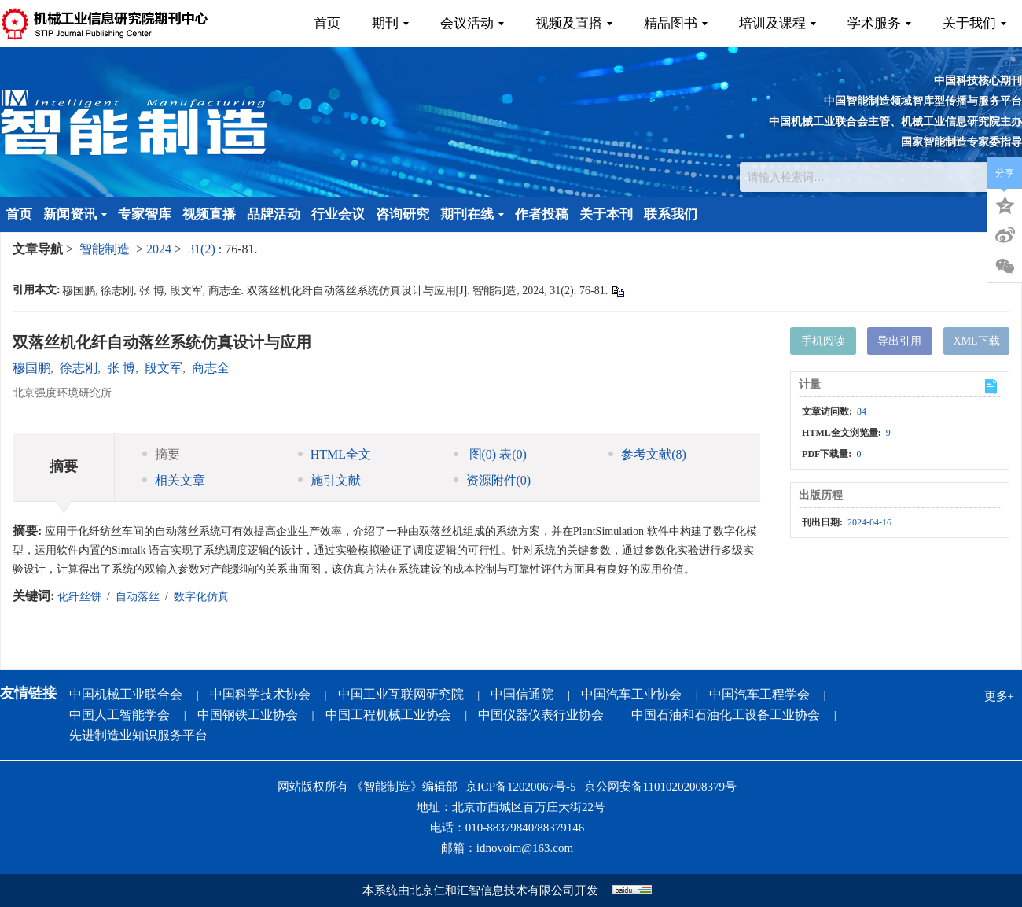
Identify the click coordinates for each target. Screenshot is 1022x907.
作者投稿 (541, 214)
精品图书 (676, 23)
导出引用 (899, 341)
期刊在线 (472, 214)
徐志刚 (78, 367)
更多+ (999, 696)
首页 (327, 23)
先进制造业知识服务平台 (138, 735)
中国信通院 (522, 694)
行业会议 (338, 214)
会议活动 (472, 23)
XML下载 (977, 341)
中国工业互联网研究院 (401, 694)
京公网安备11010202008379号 (660, 786)
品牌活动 (273, 214)
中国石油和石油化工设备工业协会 (725, 714)
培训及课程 (777, 23)
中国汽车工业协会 (631, 694)
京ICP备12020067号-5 (520, 786)
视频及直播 (573, 23)
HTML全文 (334, 454)
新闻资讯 (75, 214)
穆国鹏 (31, 367)
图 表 (490, 454)
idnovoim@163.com (524, 848)
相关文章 (173, 480)
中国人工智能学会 (119, 714)
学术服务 (879, 23)
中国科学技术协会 (260, 694)
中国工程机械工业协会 (388, 714)
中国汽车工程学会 (759, 694)
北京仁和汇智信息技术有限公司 (492, 890)
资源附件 (492, 480)
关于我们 (974, 23)
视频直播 (209, 214)
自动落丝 (139, 597)
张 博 (121, 367)
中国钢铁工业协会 (247, 714)
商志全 (211, 367)
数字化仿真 (203, 597)
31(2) (203, 249)
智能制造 (104, 249)
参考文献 (647, 454)
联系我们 (670, 214)
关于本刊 (606, 214)
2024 (158, 249)
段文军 (163, 367)
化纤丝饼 (81, 597)
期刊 (390, 23)
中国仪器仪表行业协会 (541, 714)
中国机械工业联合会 (125, 694)
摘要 (161, 454)
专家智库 (144, 214)
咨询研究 (402, 214)
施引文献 (329, 480)
